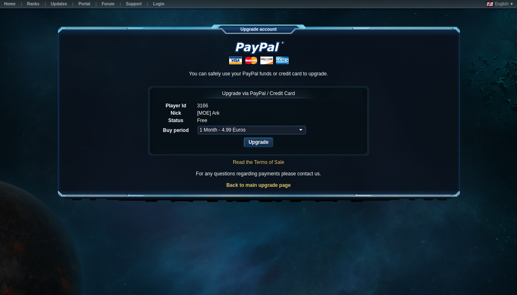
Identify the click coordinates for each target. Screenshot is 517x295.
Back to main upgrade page (258, 185)
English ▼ (500, 4)
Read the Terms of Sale (258, 162)
